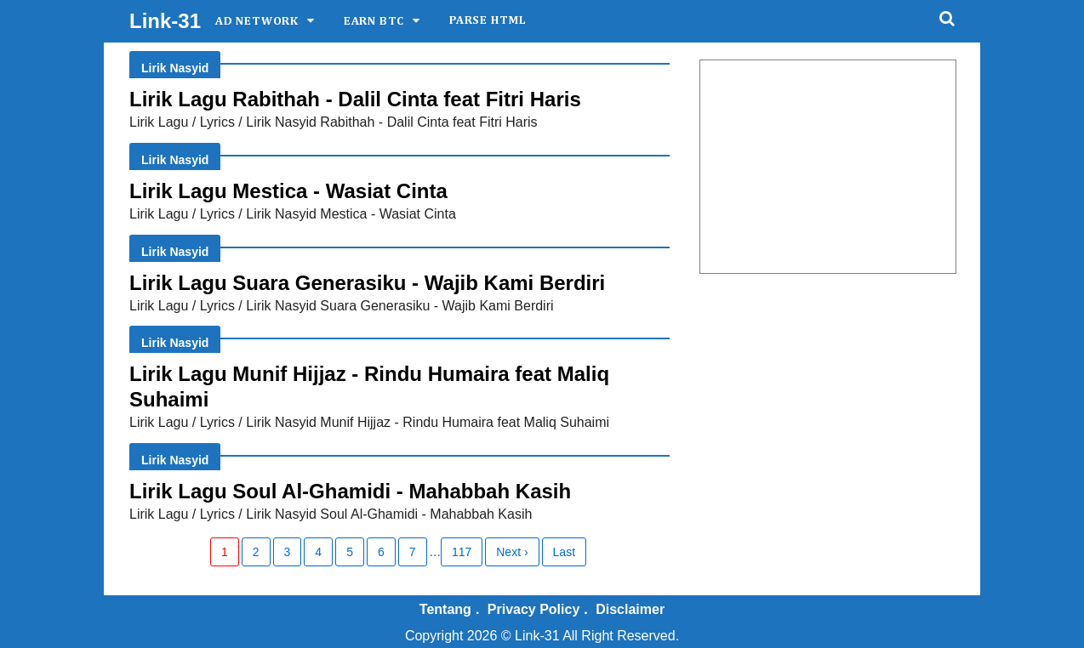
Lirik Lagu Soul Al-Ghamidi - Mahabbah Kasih (350, 491)
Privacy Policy (534, 609)
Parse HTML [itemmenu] (488, 20)
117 (461, 552)
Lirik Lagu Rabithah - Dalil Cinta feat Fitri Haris (355, 99)
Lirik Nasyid (174, 68)
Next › (512, 552)
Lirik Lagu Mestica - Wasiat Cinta (288, 190)
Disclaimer (630, 609)
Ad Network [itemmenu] (257, 21)
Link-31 (165, 20)
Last (564, 552)
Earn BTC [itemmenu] (374, 21)
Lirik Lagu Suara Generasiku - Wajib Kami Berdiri (367, 282)
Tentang (445, 609)
